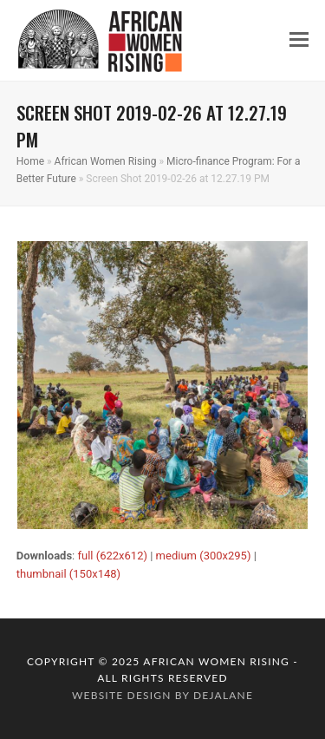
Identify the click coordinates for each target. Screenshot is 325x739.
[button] (299, 40)
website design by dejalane (162, 695)
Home (30, 161)
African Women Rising (106, 161)
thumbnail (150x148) (68, 573)
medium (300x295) (203, 555)
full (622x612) (112, 555)
